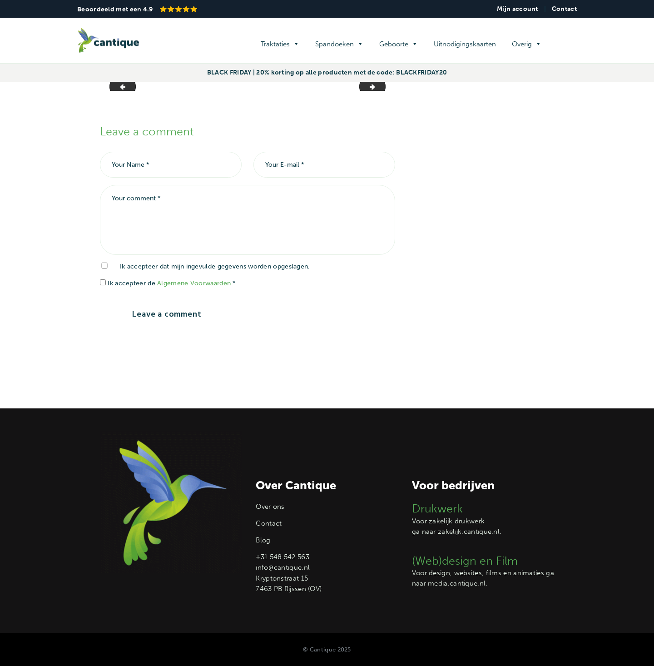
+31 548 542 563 (282, 557)
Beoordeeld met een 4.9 (137, 9)
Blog (263, 540)
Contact (564, 9)
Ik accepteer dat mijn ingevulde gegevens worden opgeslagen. (215, 266)
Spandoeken (339, 44)
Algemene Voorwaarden (194, 283)
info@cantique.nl (283, 567)
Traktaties (280, 44)
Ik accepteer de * (168, 283)
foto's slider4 (119, 86)
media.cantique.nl (457, 583)
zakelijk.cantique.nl (469, 531)
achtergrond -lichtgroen (382, 86)
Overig (526, 44)
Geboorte (398, 44)
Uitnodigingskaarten (465, 44)
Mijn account (517, 9)
